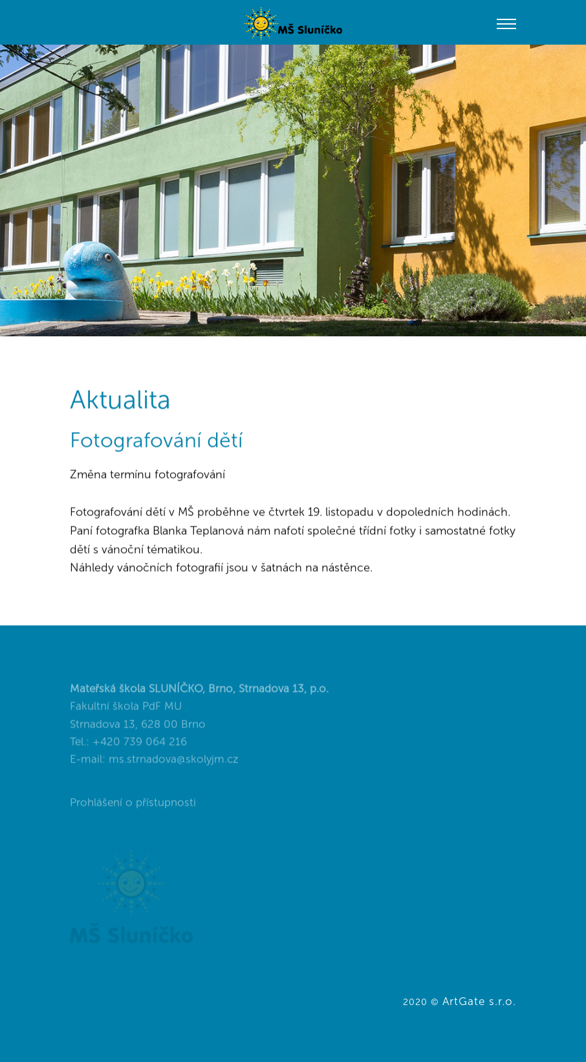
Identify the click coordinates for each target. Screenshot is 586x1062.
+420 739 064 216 (139, 748)
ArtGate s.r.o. (479, 1001)
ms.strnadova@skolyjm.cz (174, 765)
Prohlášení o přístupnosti (133, 809)
